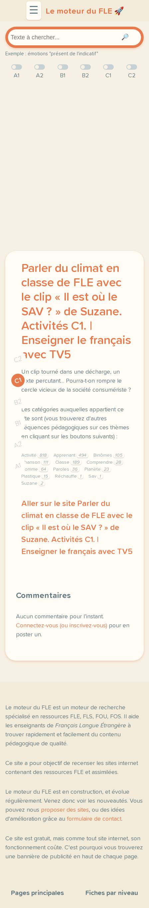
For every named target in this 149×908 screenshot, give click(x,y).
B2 (18, 402)
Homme (34, 469)
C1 (18, 380)
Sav (95, 476)
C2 (18, 359)
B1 (18, 423)
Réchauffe (69, 476)
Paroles (66, 469)
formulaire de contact (94, 819)
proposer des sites (65, 810)
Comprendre (104, 462)
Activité (34, 455)
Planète (97, 469)
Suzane (33, 483)
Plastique (35, 476)
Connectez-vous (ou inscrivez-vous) (61, 626)
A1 (18, 466)
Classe (68, 462)
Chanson (35, 462)
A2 (18, 444)
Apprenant (71, 455)
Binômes (108, 455)
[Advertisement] (74, 165)
